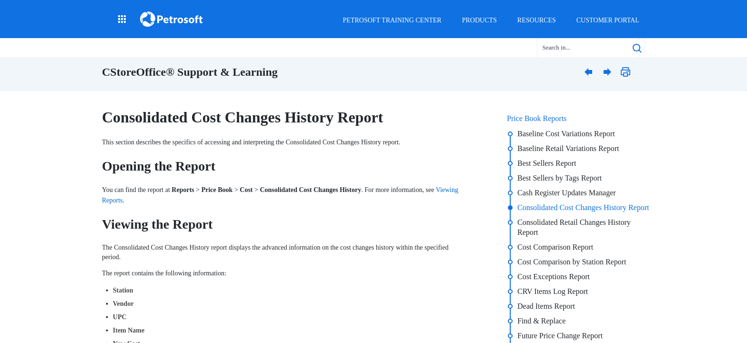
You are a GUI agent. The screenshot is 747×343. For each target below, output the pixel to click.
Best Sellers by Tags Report (559, 178)
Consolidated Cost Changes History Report (583, 207)
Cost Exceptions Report (553, 276)
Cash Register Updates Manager (566, 193)
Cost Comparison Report (555, 247)
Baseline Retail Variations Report (568, 148)
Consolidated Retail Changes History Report (574, 227)
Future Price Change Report (560, 336)
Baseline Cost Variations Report (566, 134)
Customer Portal (607, 20)
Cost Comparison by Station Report (571, 262)
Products (479, 20)
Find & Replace (541, 321)
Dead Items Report (546, 306)
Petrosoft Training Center (392, 20)
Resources (536, 20)
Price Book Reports (536, 118)
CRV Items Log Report (552, 291)
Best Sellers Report (546, 163)
